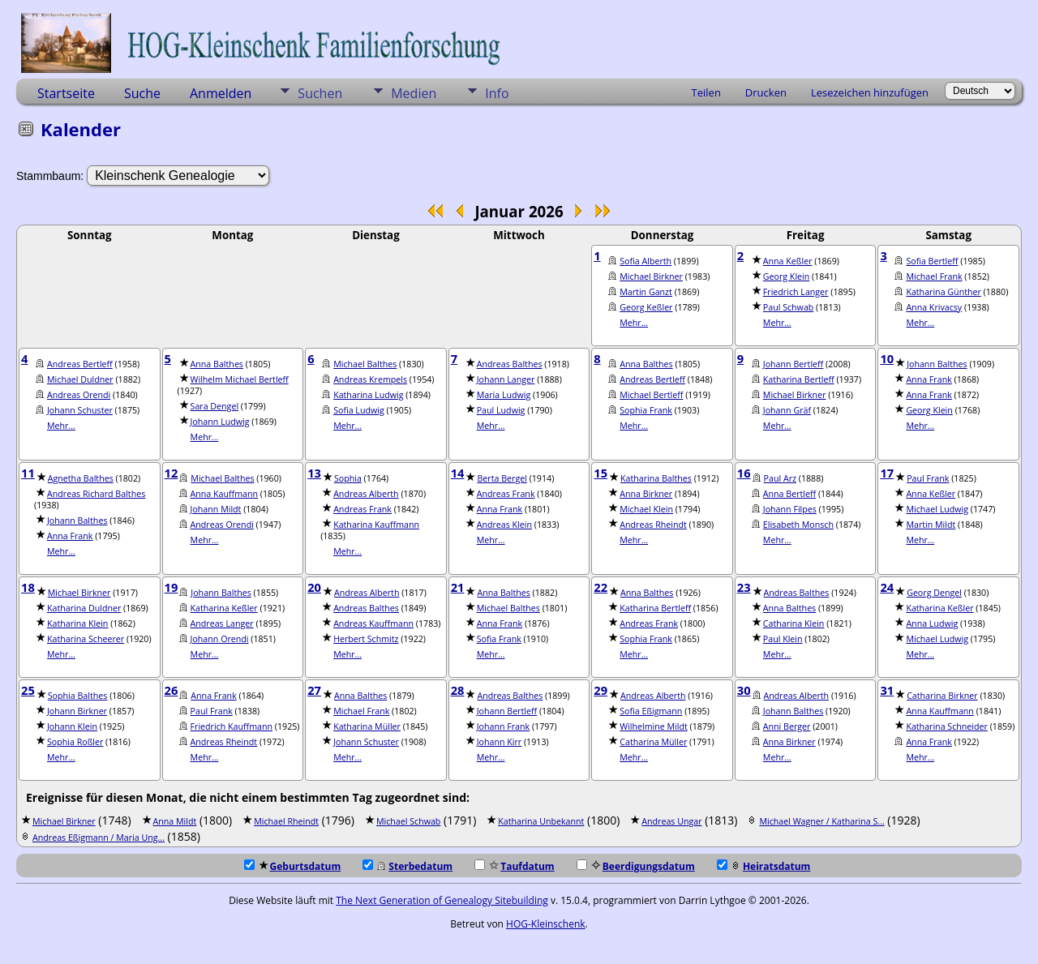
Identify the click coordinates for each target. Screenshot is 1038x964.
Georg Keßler (646, 307)
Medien (413, 93)
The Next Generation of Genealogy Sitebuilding (442, 900)
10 (887, 358)
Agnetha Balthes (81, 478)
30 (744, 690)
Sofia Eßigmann (651, 711)
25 (28, 690)
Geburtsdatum (292, 866)
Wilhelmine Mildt (654, 726)
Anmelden (220, 93)
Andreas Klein (504, 524)
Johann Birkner (77, 711)
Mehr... (634, 322)
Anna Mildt (175, 821)
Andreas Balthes (510, 364)
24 (887, 587)
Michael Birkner (651, 276)
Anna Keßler (788, 261)
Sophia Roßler (75, 742)
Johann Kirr (499, 742)
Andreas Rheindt (653, 524)
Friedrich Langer (796, 292)
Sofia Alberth (645, 261)
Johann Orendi (220, 639)
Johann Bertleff (793, 364)
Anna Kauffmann (225, 493)
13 (314, 473)
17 (887, 473)
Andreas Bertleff (80, 364)
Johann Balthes (937, 364)
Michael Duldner (80, 379)
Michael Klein (646, 509)
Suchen (320, 93)
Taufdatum (514, 866)
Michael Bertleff (651, 395)
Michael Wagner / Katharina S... (821, 821)
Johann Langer (506, 379)
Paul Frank (928, 478)
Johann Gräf (787, 410)
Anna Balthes (217, 364)
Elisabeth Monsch (798, 524)
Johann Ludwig (220, 421)
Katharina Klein (77, 623)
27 (314, 690)
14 (458, 473)
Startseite (66, 93)
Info (496, 93)
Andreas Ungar (671, 821)
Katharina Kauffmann (376, 524)
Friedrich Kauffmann (232, 726)
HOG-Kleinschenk (545, 924)
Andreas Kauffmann (373, 623)
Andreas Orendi (78, 395)
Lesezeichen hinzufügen (870, 92)
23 (744, 587)
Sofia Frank (499, 639)
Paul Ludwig (501, 410)
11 (28, 473)
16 (744, 473)
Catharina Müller (653, 742)
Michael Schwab (408, 821)
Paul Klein (783, 639)
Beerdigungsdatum (636, 866)
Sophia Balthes (78, 695)
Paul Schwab (788, 307)
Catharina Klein (794, 623)
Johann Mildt (216, 509)
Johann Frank (503, 726)
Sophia (348, 478)
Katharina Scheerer (85, 639)
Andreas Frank (362, 509)
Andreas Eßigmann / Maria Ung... (98, 837)
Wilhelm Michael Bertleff (240, 379)
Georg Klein (786, 276)
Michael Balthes (365, 364)
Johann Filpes (790, 509)
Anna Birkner (646, 493)
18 (28, 587)
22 (600, 587)
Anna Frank (928, 379)
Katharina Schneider (947, 726)
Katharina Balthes (656, 478)
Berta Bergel (501, 478)
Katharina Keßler (224, 608)
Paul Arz (780, 478)
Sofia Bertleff (932, 261)
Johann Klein (72, 726)
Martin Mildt (930, 524)
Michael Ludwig (937, 509)
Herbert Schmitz (365, 639)
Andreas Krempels (370, 379)
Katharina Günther (943, 292)
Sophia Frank (646, 410)
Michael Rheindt (286, 821)
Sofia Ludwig (358, 410)
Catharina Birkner (942, 695)
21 (458, 587)
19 (171, 587)
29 (600, 690)
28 (458, 690)
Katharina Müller (367, 726)
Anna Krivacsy (934, 307)
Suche (142, 93)
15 (600, 473)
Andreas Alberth (366, 493)
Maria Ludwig (504, 395)
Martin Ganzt (646, 292)
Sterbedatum (407, 866)
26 (171, 690)
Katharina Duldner (84, 608)
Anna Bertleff (789, 493)
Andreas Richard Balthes (96, 493)
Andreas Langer (222, 623)
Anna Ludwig (932, 623)
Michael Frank (934, 276)
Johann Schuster (80, 410)
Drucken (766, 92)
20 (314, 587)
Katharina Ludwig (368, 395)
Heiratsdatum (764, 866)
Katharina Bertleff (798, 379)
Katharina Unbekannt (541, 821)
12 (171, 473)
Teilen (706, 92)
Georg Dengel (934, 592)
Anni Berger (787, 726)
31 (887, 690)
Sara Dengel (215, 406)
